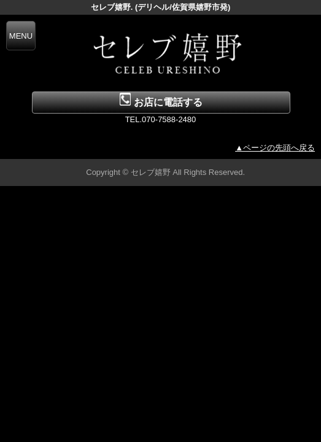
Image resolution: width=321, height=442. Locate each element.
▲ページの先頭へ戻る (275, 147)
